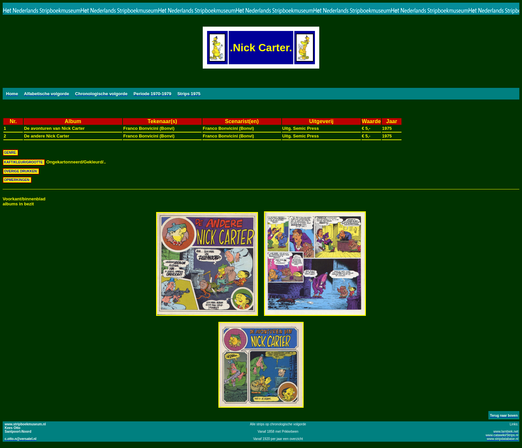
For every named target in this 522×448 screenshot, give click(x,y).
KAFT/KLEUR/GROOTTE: (24, 162)
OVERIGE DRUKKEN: (21, 171)
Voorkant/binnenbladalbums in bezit (24, 201)
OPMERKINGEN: (17, 180)
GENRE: (10, 152)
